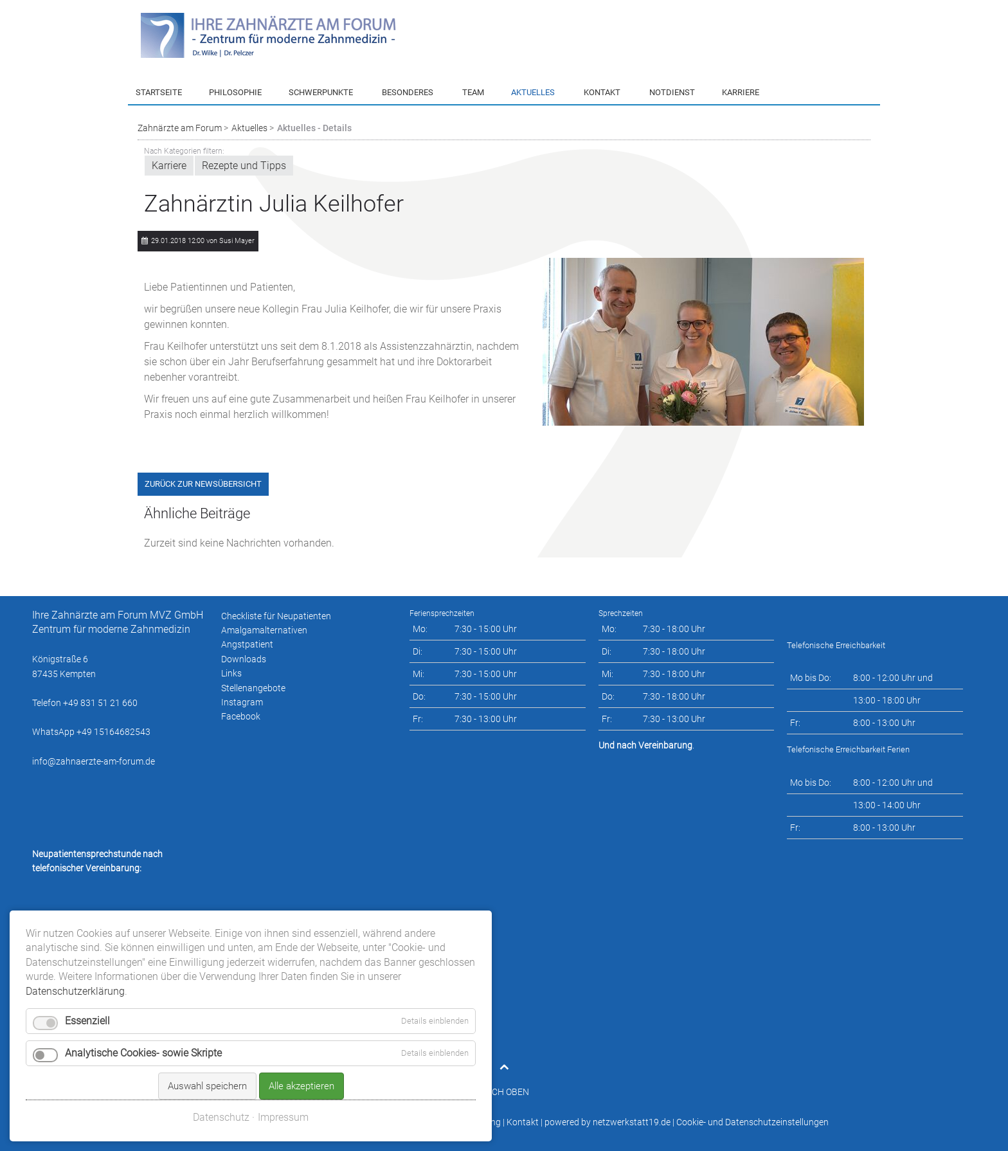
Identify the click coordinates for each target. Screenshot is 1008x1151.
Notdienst (672, 92)
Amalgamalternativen (264, 630)
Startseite (159, 92)
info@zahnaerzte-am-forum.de (93, 761)
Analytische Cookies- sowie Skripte (143, 989)
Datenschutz (221, 1053)
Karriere (740, 92)
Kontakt (602, 92)
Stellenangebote (253, 688)
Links (231, 673)
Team (473, 92)
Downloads (243, 659)
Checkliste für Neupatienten (276, 616)
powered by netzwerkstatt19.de (607, 1122)
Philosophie (235, 92)
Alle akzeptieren (301, 1022)
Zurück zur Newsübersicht (203, 484)
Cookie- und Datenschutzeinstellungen (752, 1122)
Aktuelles (533, 92)
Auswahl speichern (207, 1022)
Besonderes (407, 92)
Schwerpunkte (321, 92)
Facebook (240, 716)
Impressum (383, 1122)
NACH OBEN (504, 1092)
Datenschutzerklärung (456, 1122)
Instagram (242, 702)
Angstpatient (247, 644)
